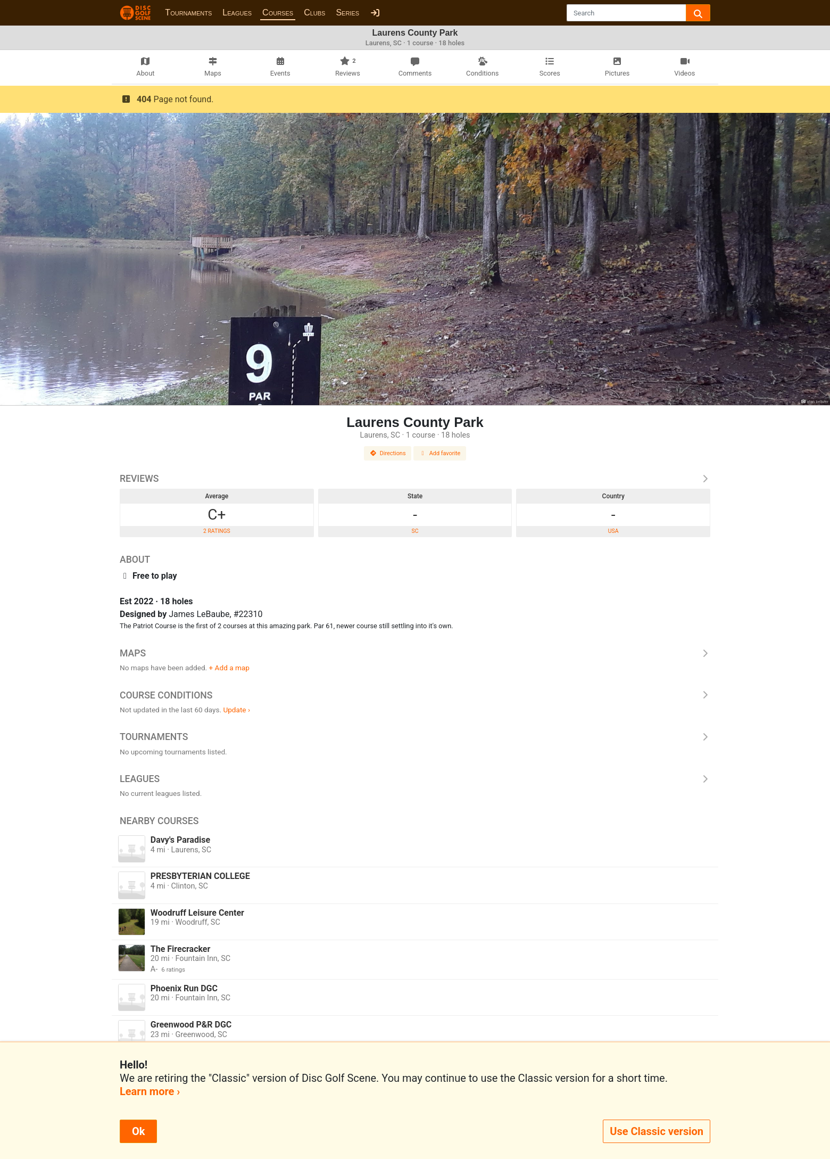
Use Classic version (656, 1131)
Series (347, 12)
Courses (277, 12)
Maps (415, 653)
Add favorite (440, 453)
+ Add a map (229, 667)
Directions (388, 453)
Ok (138, 1131)
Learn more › (150, 1091)
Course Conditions (415, 695)
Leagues (237, 12)
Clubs (314, 12)
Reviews (415, 478)
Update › (236, 709)
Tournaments (188, 12)
